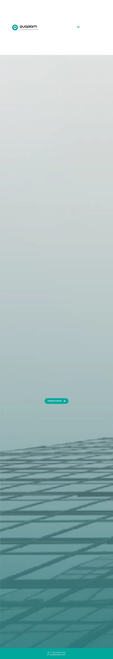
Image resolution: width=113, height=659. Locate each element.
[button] (78, 27)
